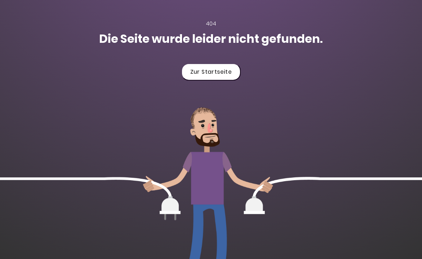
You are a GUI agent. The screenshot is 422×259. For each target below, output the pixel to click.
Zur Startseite (211, 72)
